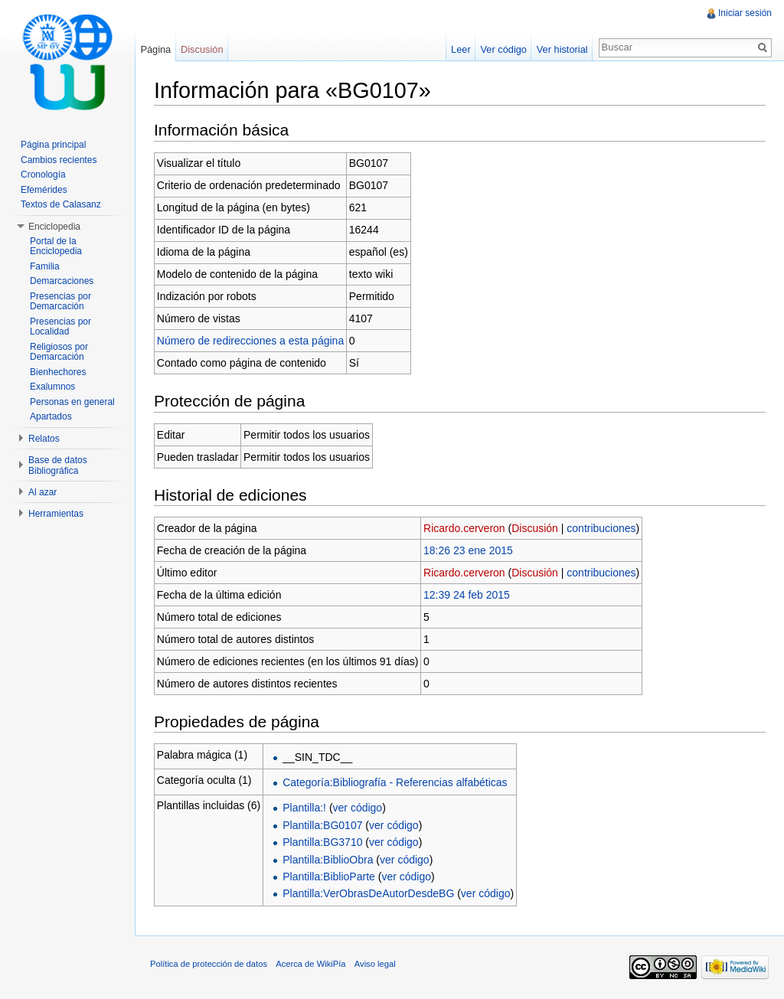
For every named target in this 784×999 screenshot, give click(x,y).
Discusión (534, 528)
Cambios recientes (58, 160)
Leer (461, 49)
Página (155, 49)
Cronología (43, 174)
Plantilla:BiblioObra (328, 860)
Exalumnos (52, 386)
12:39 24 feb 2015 (466, 595)
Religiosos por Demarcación (59, 352)
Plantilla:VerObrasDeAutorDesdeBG (368, 893)
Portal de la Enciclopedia (56, 246)
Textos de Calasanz (61, 204)
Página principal (53, 144)
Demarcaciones (61, 281)
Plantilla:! (304, 807)
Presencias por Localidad (60, 327)
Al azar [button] (42, 492)
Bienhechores (58, 372)
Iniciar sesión (745, 13)
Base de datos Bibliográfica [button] (57, 465)
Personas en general (72, 402)
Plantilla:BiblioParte (329, 876)
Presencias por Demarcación (60, 301)
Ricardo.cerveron (464, 528)
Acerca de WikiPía (310, 963)
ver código (358, 807)
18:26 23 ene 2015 (468, 550)
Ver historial (562, 49)
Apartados (51, 416)
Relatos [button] (44, 438)
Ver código (503, 49)
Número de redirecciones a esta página (250, 341)
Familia (45, 266)
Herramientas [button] (55, 513)
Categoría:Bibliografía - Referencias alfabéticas (395, 782)
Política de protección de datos (208, 963)
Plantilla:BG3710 (322, 842)
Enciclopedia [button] (54, 226)
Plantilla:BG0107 (322, 825)
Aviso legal (375, 963)
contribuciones (601, 528)
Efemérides (44, 189)
